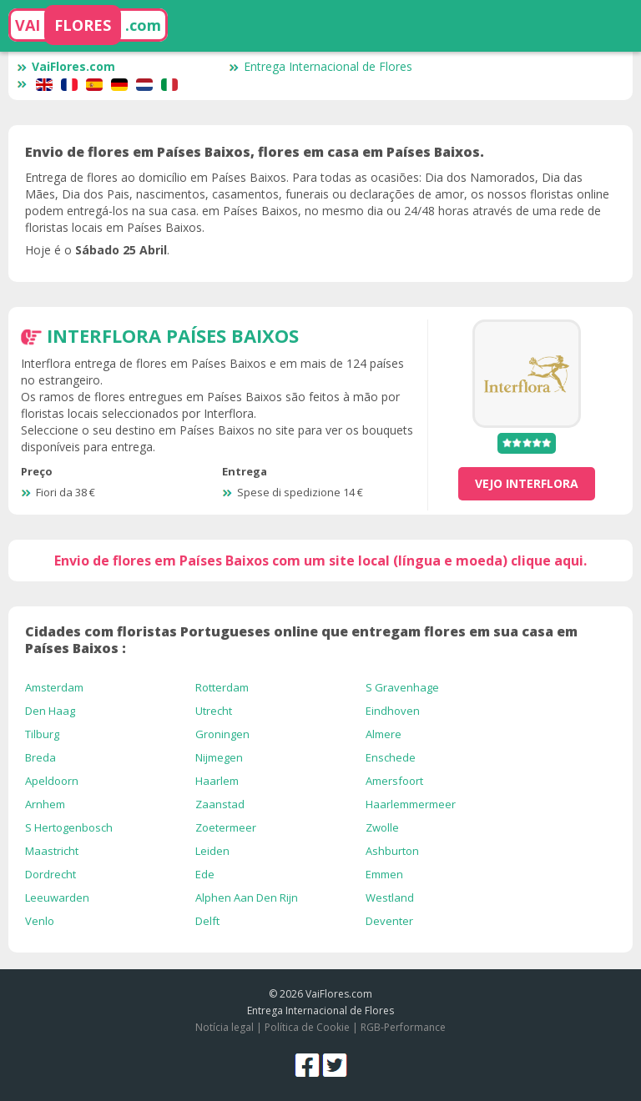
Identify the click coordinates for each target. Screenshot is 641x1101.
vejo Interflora (526, 483)
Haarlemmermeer (411, 804)
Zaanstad (220, 804)
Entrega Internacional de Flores (320, 66)
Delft (207, 920)
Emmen (384, 874)
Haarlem (217, 780)
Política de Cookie (307, 1027)
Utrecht (213, 710)
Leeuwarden (57, 897)
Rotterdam (222, 687)
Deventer (389, 920)
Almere (383, 734)
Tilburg (42, 734)
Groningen (222, 734)
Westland (390, 897)
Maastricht (51, 850)
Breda (40, 757)
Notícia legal (224, 1027)
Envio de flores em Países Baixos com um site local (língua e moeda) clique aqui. (320, 560)
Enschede (391, 757)
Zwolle (382, 827)
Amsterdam (54, 687)
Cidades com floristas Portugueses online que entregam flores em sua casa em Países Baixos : (301, 639)
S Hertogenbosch (69, 827)
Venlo (39, 920)
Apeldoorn (51, 780)
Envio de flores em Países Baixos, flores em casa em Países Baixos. (254, 152)
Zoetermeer (225, 827)
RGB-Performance (403, 1027)
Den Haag (50, 710)
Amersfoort (394, 780)
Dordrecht (50, 874)
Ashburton (392, 850)
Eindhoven (393, 710)
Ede (205, 874)
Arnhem (45, 804)
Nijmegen (219, 757)
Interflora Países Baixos (173, 335)
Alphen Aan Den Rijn (246, 897)
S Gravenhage (402, 687)
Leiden (212, 850)
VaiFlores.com (66, 66)
